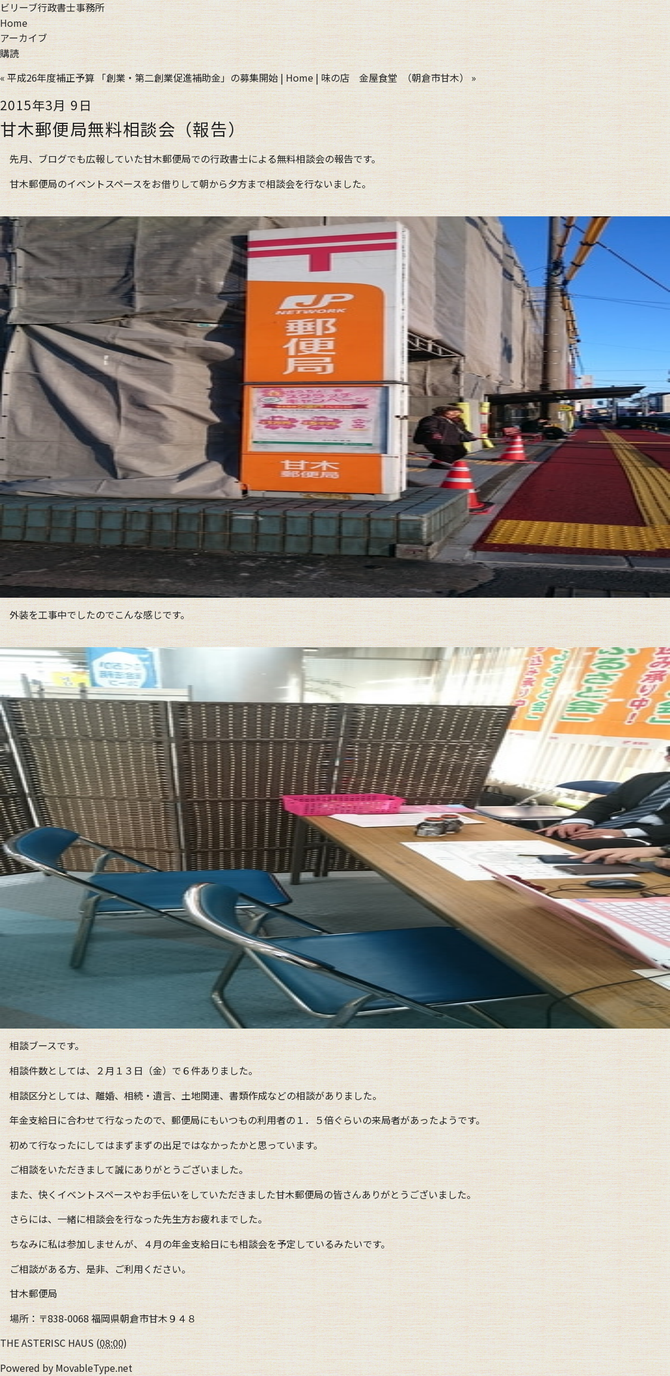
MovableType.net (93, 1368)
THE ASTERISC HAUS (47, 1342)
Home (13, 22)
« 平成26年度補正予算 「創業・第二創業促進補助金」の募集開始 (139, 77)
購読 (9, 53)
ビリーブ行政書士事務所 (52, 7)
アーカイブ (23, 37)
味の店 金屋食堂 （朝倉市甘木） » (398, 77)
